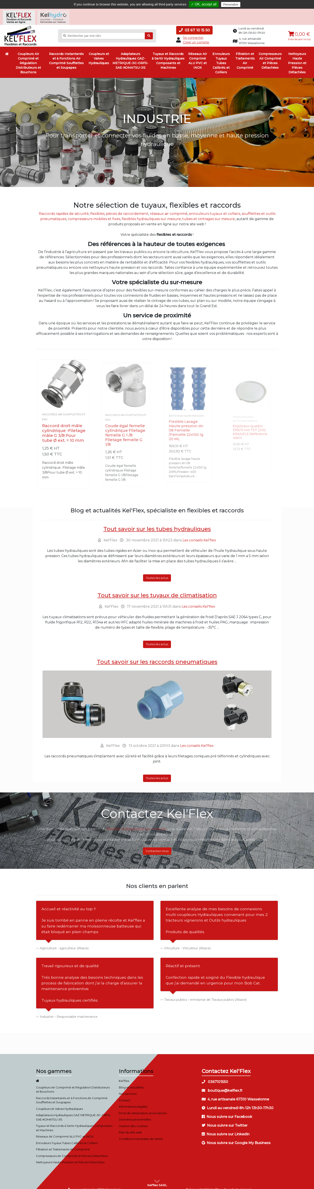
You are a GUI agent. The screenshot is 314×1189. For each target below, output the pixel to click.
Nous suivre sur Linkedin (225, 1128)
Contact (124, 1094)
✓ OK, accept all (204, 4)
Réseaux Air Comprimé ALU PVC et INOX (197, 54)
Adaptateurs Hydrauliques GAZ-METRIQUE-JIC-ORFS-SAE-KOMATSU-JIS (130, 54)
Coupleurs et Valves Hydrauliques (99, 52)
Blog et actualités (131, 1081)
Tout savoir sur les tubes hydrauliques (157, 522)
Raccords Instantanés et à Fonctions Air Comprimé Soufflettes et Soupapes (66, 54)
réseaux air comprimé (169, 207)
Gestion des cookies (133, 1120)
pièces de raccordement (127, 207)
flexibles (97, 207)
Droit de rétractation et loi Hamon (143, 1107)
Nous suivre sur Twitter (224, 1119)
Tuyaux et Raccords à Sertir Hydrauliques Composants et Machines (168, 54)
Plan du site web (130, 1126)
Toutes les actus (157, 571)
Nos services (128, 1087)
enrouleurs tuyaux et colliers (214, 207)
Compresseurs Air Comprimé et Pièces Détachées (270, 54)
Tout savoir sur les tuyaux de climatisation (157, 589)
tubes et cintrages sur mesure (208, 213)
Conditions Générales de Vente (141, 1132)
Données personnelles (135, 1113)
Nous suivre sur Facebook (227, 1111)
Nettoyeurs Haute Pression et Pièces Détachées (297, 57)
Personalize (230, 4)
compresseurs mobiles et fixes (94, 213)
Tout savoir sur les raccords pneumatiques (157, 655)
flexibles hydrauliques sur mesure (151, 213)
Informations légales (133, 1100)
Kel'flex (124, 1074)
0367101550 (215, 1076)
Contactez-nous (157, 845)
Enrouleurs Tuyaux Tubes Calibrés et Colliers (221, 57)
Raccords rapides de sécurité (64, 207)
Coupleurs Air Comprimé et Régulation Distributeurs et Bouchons (28, 57)
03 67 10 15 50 (194, 24)
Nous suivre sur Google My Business (236, 1137)
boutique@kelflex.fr (222, 1084)
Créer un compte (196, 36)
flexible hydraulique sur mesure (136, 823)
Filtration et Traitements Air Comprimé (245, 54)
